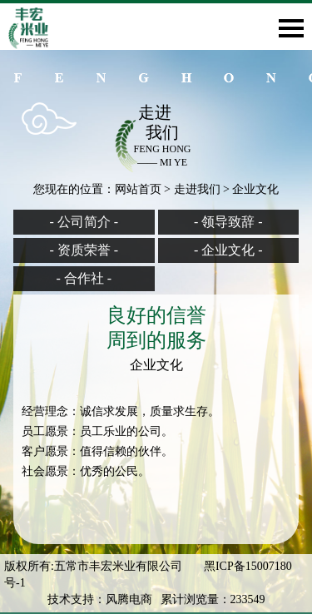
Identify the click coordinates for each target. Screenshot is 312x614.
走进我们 (197, 189)
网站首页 (138, 189)
